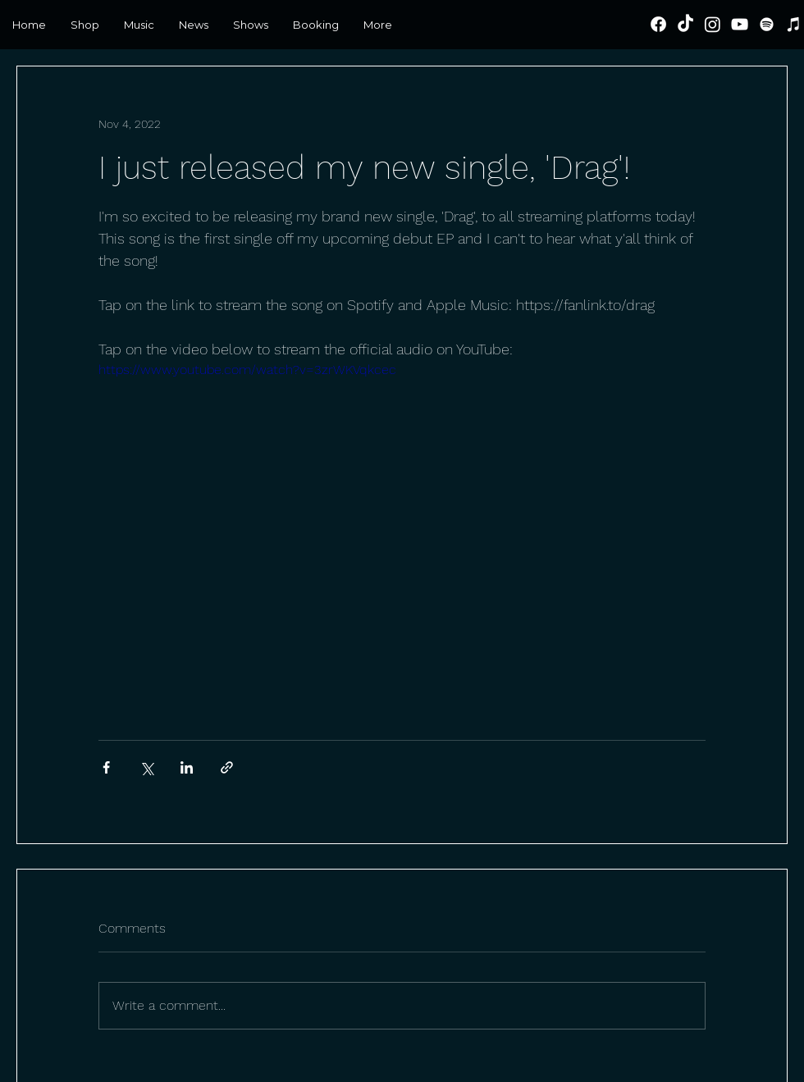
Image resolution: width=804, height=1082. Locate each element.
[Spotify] (766, 24)
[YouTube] (739, 24)
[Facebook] (658, 24)
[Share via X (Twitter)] (146, 767)
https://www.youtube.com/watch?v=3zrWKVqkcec (247, 369)
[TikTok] (685, 24)
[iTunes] (793, 24)
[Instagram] (712, 24)
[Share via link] (227, 767)
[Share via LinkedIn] (186, 767)
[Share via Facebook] (106, 767)
